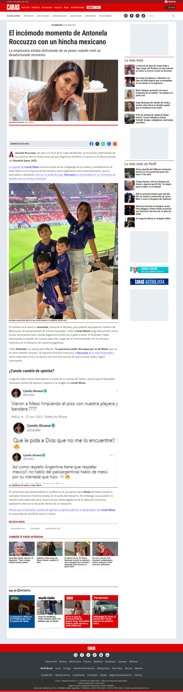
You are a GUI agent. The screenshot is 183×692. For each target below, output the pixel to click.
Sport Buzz (117, 668)
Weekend (98, 661)
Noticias (25, 7)
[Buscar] (159, 15)
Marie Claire (75, 661)
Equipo (103, 675)
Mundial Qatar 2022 (52, 528)
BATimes (133, 661)
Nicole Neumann (105, 16)
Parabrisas (110, 661)
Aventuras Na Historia (84, 668)
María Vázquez (76, 16)
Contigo (67, 668)
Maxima (138, 668)
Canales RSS (47, 675)
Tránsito (138, 675)
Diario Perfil (51, 661)
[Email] (115, 144)
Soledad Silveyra (13, 16)
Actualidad (47, 7)
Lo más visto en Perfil (140, 164)
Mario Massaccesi (60, 16)
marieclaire (50, 598)
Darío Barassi (90, 16)
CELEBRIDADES (57, 25)
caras (77, 598)
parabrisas (105, 598)
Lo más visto (134, 60)
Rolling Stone (103, 668)
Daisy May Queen (43, 16)
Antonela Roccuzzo (18, 528)
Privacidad (92, 675)
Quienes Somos (62, 675)
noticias (22, 598)
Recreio (128, 668)
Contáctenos (79, 675)
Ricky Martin (28, 16)
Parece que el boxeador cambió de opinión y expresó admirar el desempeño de (62, 509)
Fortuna (87, 661)
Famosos (36, 7)
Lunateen (122, 661)
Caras (58, 668)
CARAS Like (94, 7)
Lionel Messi (35, 528)
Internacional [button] (78, 7)
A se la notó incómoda (93, 352)
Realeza (58, 7)
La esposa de (24, 167)
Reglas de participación (120, 675)
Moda (66, 7)
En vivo (170, 7)
